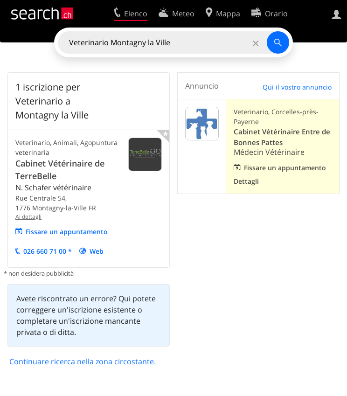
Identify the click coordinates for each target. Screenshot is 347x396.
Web (97, 251)
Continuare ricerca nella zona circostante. (82, 361)
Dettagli (246, 181)
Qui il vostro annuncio (297, 87)
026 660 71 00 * (47, 251)
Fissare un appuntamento (67, 231)
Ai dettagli (28, 217)
